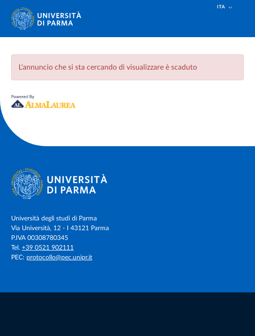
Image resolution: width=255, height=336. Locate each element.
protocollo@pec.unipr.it (59, 257)
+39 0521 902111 (48, 248)
